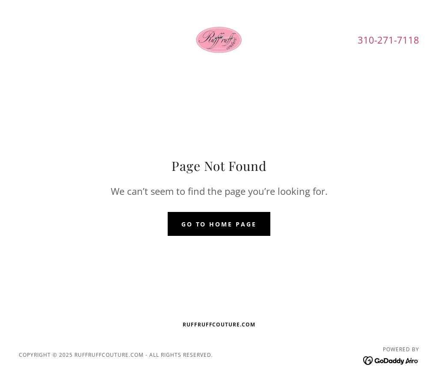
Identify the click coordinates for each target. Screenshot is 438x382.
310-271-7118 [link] (388, 39)
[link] (219, 39)
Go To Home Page (219, 224)
